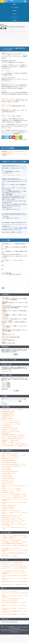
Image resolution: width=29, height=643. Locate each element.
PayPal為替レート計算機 (6, 375)
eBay (3, 333)
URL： (2, 269)
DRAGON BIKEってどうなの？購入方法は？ (11, 517)
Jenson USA (4, 313)
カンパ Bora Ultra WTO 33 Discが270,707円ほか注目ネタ (13, 570)
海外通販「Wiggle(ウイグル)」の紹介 (9, 453)
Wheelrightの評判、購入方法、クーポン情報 (11, 522)
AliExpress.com (5, 328)
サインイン (11, 260)
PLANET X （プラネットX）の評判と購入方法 (11, 510)
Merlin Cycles (5, 297)
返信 (18, 165)
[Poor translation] (5, 28)
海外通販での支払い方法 (7, 416)
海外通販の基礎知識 (5, 406)
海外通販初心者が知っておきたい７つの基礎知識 (12, 409)
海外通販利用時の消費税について (9, 413)
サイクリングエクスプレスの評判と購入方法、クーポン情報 (14, 494)
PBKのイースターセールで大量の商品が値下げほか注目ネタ (14, 535)
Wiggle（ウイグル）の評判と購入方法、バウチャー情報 (13, 455)
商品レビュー (4, 588)
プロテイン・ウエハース (7, 114)
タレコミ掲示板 (14, 7)
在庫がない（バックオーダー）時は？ (10, 420)
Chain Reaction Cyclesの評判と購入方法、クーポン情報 (13, 464)
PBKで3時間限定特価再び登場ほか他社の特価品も (12, 543)
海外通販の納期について (7, 433)
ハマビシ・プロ (5, 108)
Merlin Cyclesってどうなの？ (8, 484)
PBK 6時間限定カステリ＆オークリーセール (11, 548)
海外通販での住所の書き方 (7, 418)
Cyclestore (4, 309)
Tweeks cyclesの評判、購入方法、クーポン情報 (12, 519)
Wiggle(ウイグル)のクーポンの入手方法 (10, 457)
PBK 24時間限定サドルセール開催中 (9, 555)
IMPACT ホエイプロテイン (7, 83)
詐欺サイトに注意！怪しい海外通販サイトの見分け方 (13, 436)
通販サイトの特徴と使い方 (6, 450)
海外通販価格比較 (5, 346)
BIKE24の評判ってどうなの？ (8, 480)
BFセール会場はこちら (7, 70)
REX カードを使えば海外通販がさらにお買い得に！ (12, 438)
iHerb (3, 324)
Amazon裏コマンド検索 (6, 364)
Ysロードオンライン (6, 335)
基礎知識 (14, 10)
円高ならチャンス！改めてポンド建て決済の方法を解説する (14, 443)
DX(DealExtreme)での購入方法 (8, 478)
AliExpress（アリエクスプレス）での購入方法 (11, 488)
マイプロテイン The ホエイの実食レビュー (11, 591)
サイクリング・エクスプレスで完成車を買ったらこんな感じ (14, 495)
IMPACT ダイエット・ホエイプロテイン (10, 98)
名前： (2, 261)
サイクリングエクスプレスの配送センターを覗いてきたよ (14, 497)
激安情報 (14, 20)
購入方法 (14, 13)
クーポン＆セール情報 (5, 532)
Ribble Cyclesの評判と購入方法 (8, 507)
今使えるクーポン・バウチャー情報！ (9, 359)
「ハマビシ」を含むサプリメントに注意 (11, 175)
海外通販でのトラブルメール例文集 (9, 429)
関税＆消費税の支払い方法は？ (8, 415)
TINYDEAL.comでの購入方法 (8, 509)
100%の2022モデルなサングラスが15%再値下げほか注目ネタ (14, 584)
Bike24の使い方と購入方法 (7, 482)
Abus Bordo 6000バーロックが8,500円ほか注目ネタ (12, 562)
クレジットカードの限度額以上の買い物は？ (11, 422)
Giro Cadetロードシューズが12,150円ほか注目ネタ (12, 564)
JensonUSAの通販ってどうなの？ (9, 473)
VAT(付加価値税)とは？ (7, 425)
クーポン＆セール (14, 17)
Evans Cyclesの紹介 (6, 467)
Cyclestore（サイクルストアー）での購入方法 (11, 490)
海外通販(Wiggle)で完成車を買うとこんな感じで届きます (14, 434)
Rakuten (4, 341)
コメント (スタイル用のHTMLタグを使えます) (11, 274)
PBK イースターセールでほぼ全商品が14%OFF (12, 539)
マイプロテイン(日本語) (7, 320)
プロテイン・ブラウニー (7, 104)
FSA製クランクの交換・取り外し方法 (10, 600)
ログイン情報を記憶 (6, 273)
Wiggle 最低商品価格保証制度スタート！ (10, 460)
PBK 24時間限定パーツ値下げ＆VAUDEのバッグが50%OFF (14, 541)
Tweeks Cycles (5, 301)
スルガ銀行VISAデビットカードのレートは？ (11, 424)
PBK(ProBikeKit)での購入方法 (8, 492)
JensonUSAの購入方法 (7, 475)
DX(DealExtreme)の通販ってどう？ (9, 476)
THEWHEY (4, 90)
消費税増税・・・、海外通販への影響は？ (10, 440)
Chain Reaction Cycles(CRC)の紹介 (9, 462)
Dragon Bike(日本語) (6, 305)
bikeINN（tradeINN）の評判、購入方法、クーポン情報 (13, 520)
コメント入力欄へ (21, 161)
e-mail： (3, 265)
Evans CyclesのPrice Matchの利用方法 (10, 471)
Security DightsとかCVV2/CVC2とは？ (10, 427)
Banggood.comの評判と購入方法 (9, 505)
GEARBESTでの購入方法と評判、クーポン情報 (12, 515)
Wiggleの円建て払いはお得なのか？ (9, 458)
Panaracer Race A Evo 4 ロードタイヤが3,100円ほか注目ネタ (14, 566)
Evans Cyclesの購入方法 (7, 469)
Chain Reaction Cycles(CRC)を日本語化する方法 (12, 466)
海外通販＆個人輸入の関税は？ (8, 411)
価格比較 (14, 4)
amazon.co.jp (5, 338)
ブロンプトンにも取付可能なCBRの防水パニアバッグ (13, 598)
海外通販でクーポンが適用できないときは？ (11, 442)
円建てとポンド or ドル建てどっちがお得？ (11, 431)
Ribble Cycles (5, 317)
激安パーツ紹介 (4, 559)
